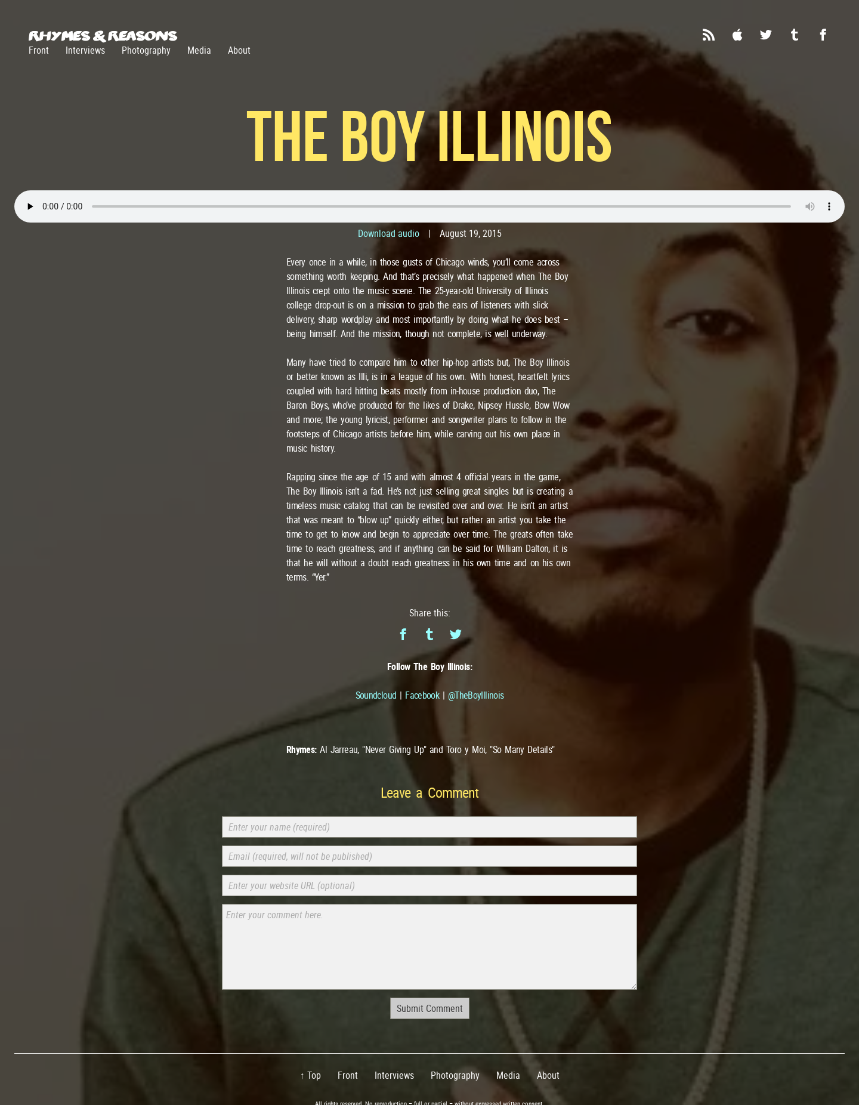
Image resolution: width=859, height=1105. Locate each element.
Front (39, 50)
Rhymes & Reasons (103, 36)
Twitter (766, 35)
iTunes (737, 35)
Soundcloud (376, 695)
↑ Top (310, 1075)
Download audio (388, 233)
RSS (709, 35)
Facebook (823, 35)
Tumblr (794, 35)
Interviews (85, 50)
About (239, 50)
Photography (146, 50)
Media (199, 50)
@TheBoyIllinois (475, 695)
